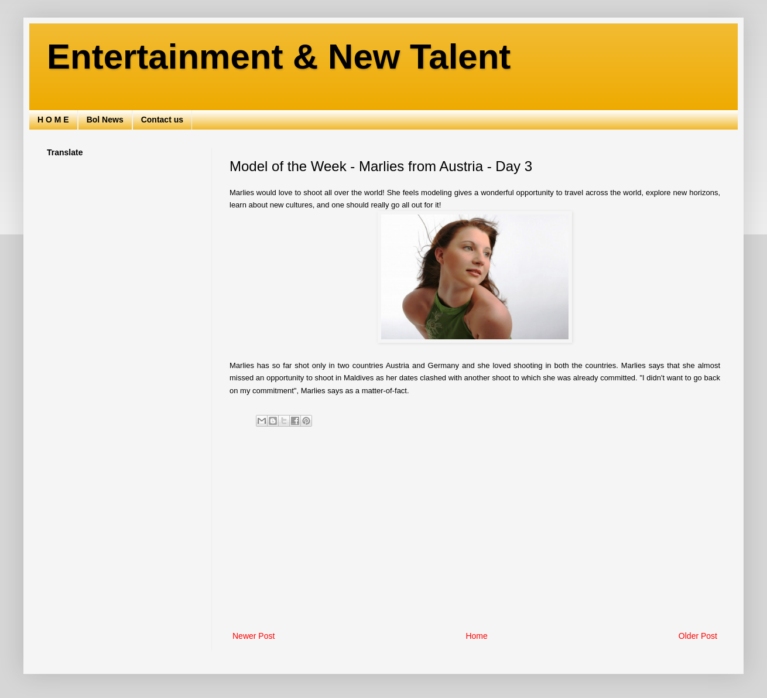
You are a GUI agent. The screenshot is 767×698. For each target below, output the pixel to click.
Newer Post (253, 636)
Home (476, 636)
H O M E (53, 119)
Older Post (698, 636)
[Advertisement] (475, 532)
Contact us (162, 119)
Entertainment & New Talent (279, 56)
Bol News (105, 119)
